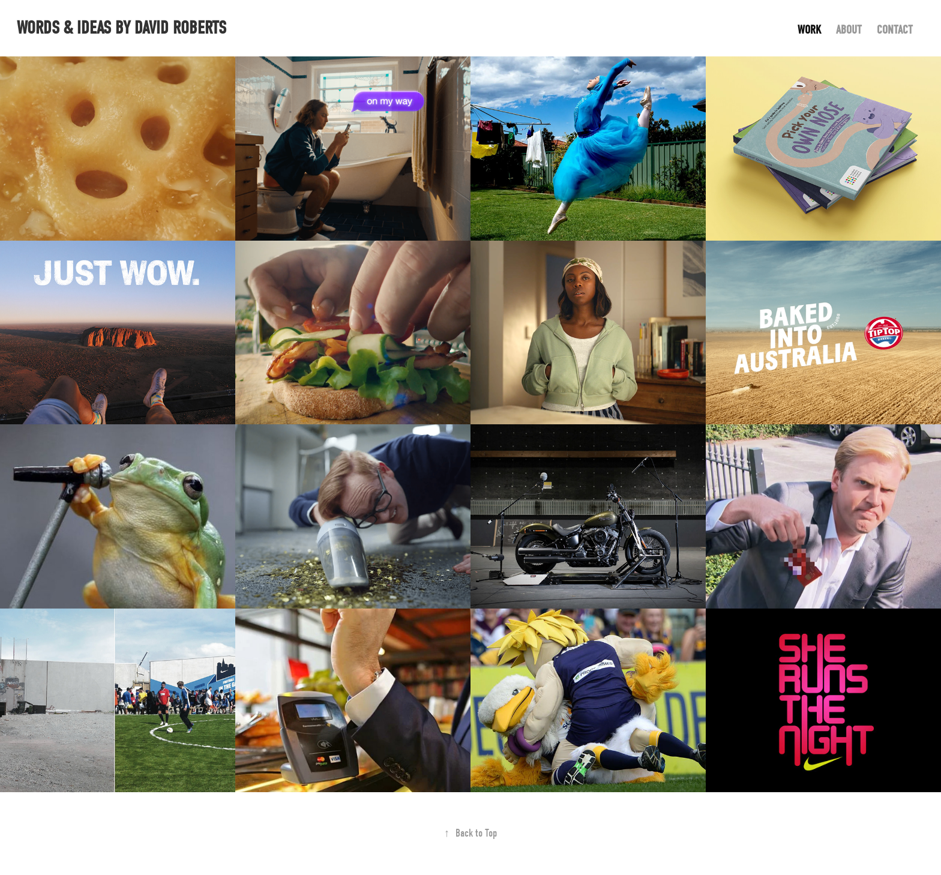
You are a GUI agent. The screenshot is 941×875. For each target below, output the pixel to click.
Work (810, 30)
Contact (895, 30)
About (849, 30)
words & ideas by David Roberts (121, 27)
